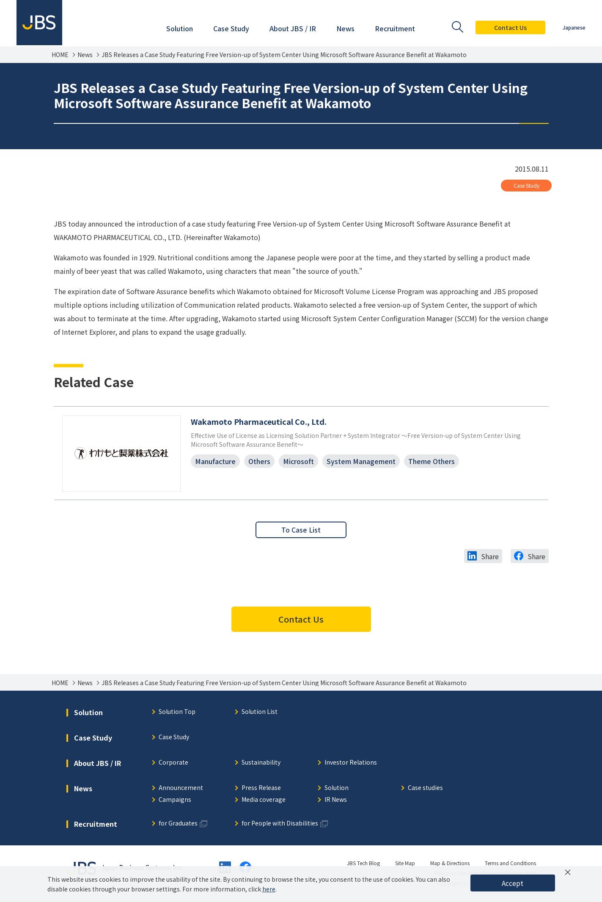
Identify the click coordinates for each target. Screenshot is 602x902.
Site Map (405, 863)
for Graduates (178, 824)
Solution (336, 789)
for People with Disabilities (280, 824)
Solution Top (177, 712)
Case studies (425, 789)
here (268, 889)
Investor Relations (350, 763)
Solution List (260, 712)
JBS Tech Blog (363, 863)
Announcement (181, 789)
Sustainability (261, 763)
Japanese (573, 27)
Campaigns (175, 800)
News (85, 54)
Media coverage (264, 800)
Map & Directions (450, 863)
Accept (512, 883)
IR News (335, 800)
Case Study (526, 185)
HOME (60, 54)
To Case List (301, 530)
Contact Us (510, 27)
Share (490, 557)
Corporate (173, 763)
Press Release (261, 789)
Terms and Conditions (510, 863)
